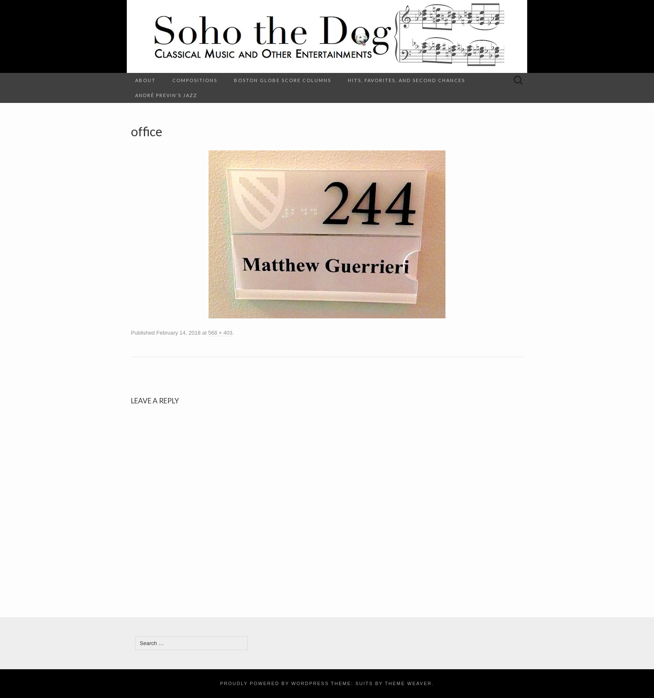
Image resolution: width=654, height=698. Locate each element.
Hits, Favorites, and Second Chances (406, 80)
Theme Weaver (408, 683)
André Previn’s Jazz (166, 95)
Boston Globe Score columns (282, 80)
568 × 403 (220, 333)
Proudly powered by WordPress (274, 683)
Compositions (194, 80)
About (145, 80)
